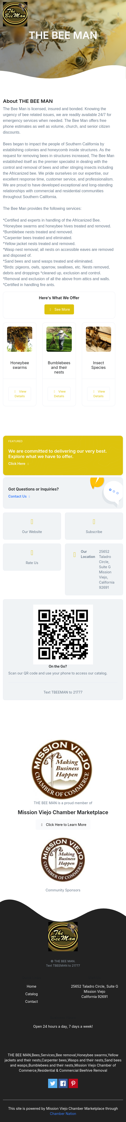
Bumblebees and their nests (59, 367)
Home (31, 986)
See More (59, 309)
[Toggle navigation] (118, 14)
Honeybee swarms (19, 365)
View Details (19, 393)
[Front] (16, 14)
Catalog (31, 994)
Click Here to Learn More (63, 825)
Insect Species (98, 365)
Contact (31, 1001)
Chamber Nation (63, 1113)
